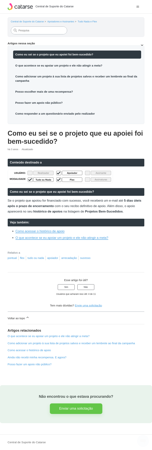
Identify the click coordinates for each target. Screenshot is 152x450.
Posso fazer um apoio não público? (39, 102)
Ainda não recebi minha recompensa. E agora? (37, 357)
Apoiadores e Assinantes (60, 21)
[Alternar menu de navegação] (137, 7)
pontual (12, 257)
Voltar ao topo (19, 317)
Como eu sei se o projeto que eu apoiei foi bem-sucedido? (54, 54)
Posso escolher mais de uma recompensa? (44, 91)
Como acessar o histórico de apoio (40, 231)
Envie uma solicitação (88, 305)
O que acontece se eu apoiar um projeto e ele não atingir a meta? (58, 65)
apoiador (52, 257)
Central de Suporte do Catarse (27, 21)
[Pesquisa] (39, 30)
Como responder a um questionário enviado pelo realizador (55, 113)
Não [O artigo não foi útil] (86, 287)
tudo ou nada (36, 257)
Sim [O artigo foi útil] (66, 287)
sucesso (85, 257)
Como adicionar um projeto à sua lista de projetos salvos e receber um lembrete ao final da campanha (76, 78)
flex (22, 257)
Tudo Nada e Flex (87, 21)
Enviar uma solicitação (76, 408)
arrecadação (69, 257)
